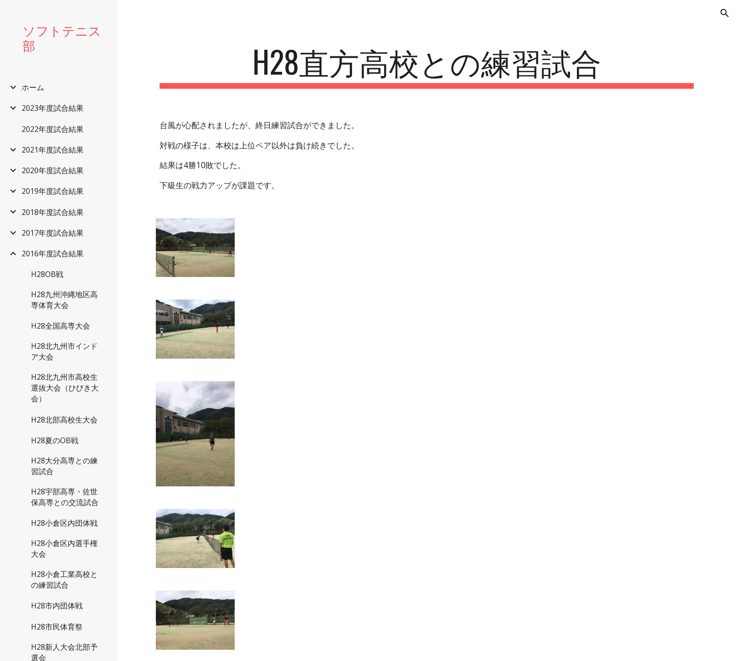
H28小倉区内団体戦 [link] (64, 523)
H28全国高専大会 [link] (60, 326)
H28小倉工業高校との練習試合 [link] (64, 579)
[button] (724, 13)
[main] (427, 65)
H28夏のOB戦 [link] (54, 440)
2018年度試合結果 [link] (53, 212)
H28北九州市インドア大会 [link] (64, 351)
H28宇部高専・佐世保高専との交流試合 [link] (65, 496)
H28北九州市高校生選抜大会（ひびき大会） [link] (65, 388)
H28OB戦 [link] (47, 274)
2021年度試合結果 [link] (53, 150)
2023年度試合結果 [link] (53, 108)
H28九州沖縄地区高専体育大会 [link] (64, 299)
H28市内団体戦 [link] (57, 605)
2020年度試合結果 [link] (53, 170)
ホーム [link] (33, 87)
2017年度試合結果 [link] (53, 233)
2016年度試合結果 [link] (53, 253)
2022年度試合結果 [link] (53, 129)
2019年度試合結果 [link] (53, 191)
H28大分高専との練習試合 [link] (64, 466)
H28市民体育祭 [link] (57, 627)
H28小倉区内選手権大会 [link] (64, 548)
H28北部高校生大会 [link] (64, 420)
